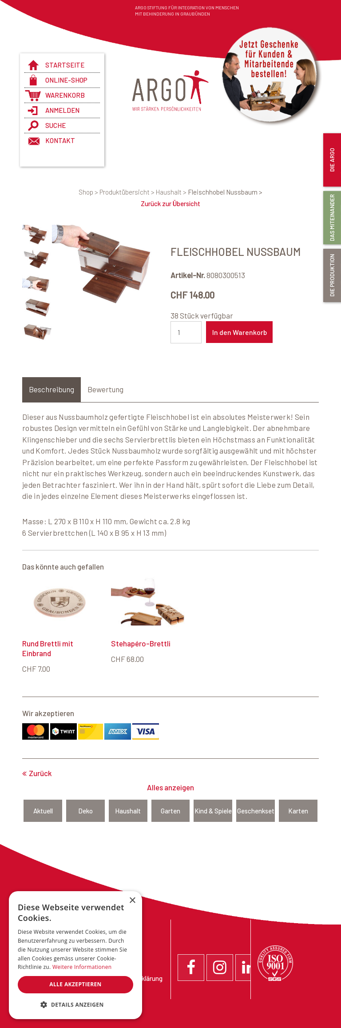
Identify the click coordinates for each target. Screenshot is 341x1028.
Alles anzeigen (170, 787)
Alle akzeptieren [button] (75, 984)
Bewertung (105, 389)
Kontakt (60, 140)
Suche (55, 125)
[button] (75, 1005)
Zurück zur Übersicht (170, 203)
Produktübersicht (127, 192)
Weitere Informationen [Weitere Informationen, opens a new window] (82, 967)
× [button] (132, 900)
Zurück (40, 773)
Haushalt (172, 192)
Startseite (64, 65)
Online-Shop (66, 80)
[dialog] (75, 955)
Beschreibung (51, 389)
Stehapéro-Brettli (140, 643)
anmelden (62, 110)
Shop (89, 192)
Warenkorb (65, 95)
